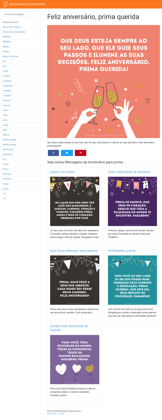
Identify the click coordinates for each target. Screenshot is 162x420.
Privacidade (52, 414)
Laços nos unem (62, 172)
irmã (5, 120)
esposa (6, 100)
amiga (6, 46)
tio (4, 198)
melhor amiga (9, 139)
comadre (7, 81)
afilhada (7, 36)
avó (5, 66)
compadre (8, 85)
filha (5, 110)
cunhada (7, 90)
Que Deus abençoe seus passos (74, 251)
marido (6, 134)
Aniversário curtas (12, 27)
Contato (61, 414)
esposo (6, 105)
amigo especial (10, 56)
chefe (6, 71)
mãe (5, 130)
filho (5, 115)
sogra (6, 183)
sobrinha (7, 174)
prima (6, 164)
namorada (8, 149)
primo (6, 169)
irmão (5, 125)
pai (4, 159)
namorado (8, 154)
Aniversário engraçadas (14, 32)
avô (5, 61)
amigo (6, 51)
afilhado (7, 41)
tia (4, 193)
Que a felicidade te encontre (129, 172)
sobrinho (7, 179)
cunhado (7, 95)
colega (6, 76)
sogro (6, 188)
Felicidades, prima (121, 251)
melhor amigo (9, 144)
